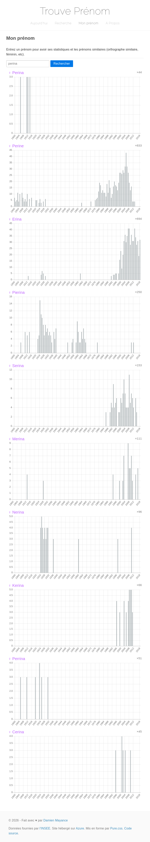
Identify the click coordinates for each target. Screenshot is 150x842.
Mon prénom (88, 23)
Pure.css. (116, 828)
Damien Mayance (55, 820)
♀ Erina (14, 219)
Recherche (63, 23)
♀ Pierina (16, 292)
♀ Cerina (16, 732)
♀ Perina (16, 73)
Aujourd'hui (39, 23)
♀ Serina (16, 366)
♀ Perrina (16, 659)
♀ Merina (16, 439)
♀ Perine (16, 146)
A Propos (113, 23)
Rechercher (62, 63)
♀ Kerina (16, 585)
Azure (80, 828)
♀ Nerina (16, 512)
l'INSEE (44, 828)
